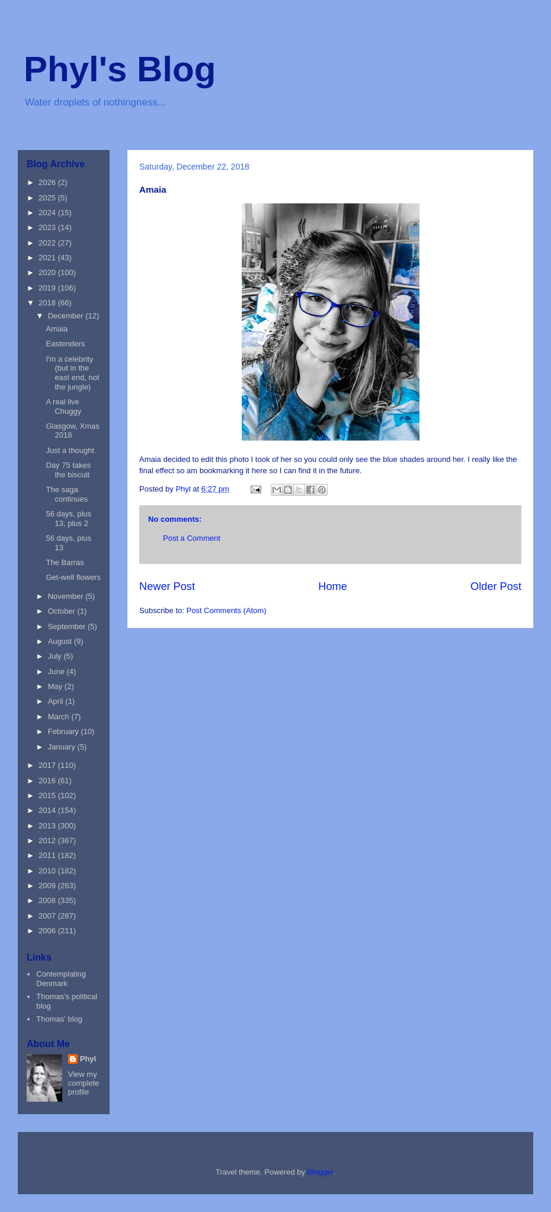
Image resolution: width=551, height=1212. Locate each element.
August (61, 641)
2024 (48, 212)
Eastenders (65, 343)
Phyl (88, 1058)
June (57, 671)
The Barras (65, 562)
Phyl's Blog (120, 69)
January (63, 746)
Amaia (57, 328)
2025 (48, 197)
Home (332, 586)
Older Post (495, 586)
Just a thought (70, 450)
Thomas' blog (59, 1019)
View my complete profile (84, 1083)
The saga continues (67, 494)
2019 (48, 287)
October (63, 611)
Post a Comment (191, 538)
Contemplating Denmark (61, 978)
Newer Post (167, 586)
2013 (48, 825)
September (68, 626)
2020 (48, 272)
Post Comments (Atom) (227, 610)
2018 (48, 302)
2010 (48, 870)
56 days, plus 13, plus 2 (68, 518)
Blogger (320, 1172)
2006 (48, 930)
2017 (48, 765)
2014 (48, 810)
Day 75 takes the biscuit (68, 470)
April (57, 701)
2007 (48, 915)
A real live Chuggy (63, 406)
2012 (48, 840)
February (64, 731)
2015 (48, 795)
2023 (48, 227)
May (56, 686)
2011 (48, 855)
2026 (48, 182)
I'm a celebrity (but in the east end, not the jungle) (72, 373)
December (67, 315)
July (56, 656)
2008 (48, 900)
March (60, 716)
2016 (48, 780)
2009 (48, 885)
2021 (48, 257)
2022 (48, 242)
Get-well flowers (73, 577)
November (67, 596)
